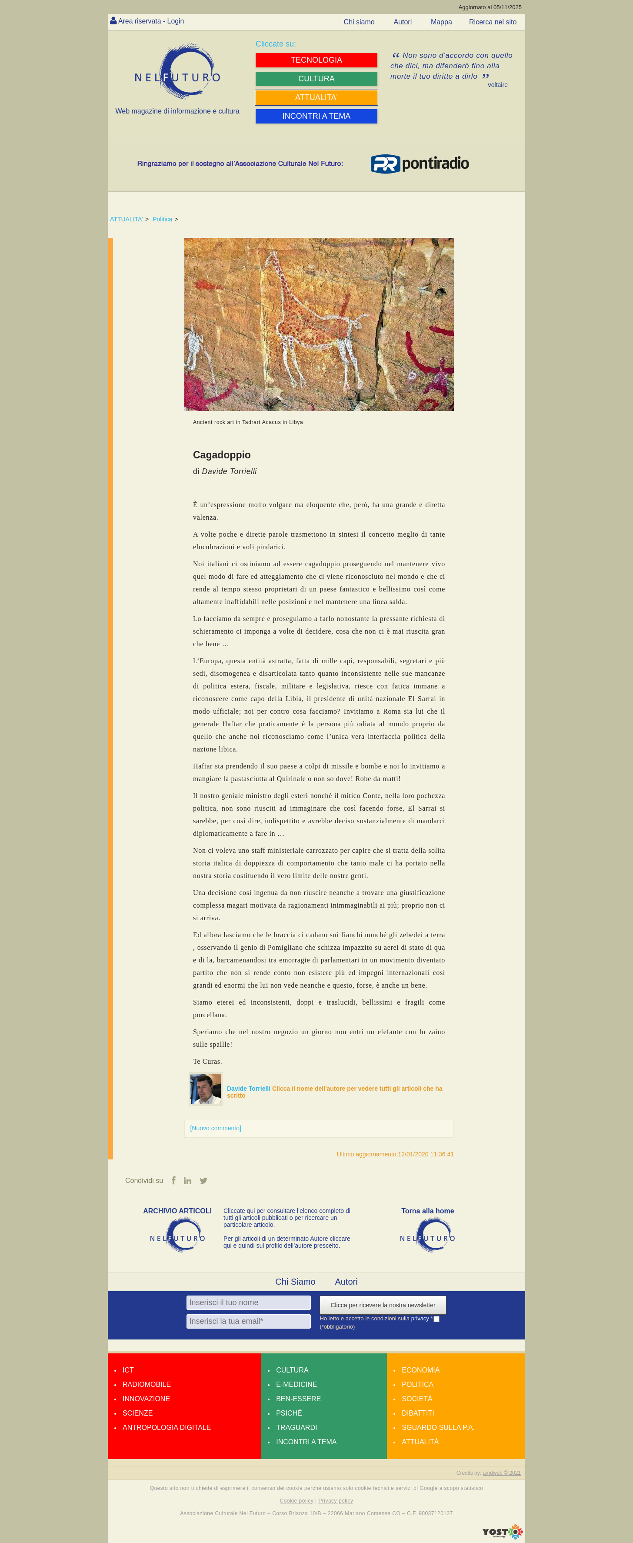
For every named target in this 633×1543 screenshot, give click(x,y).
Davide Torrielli (249, 1088)
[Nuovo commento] (215, 1128)
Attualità (420, 1442)
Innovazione (146, 1399)
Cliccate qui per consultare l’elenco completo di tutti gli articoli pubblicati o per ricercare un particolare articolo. (286, 1217)
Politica (162, 219)
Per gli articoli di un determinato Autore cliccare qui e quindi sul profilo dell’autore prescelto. (286, 1242)
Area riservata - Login (151, 21)
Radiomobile (147, 1384)
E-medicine (296, 1384)
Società (417, 1399)
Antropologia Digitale (167, 1427)
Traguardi (296, 1427)
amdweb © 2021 (502, 1473)
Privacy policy (335, 1501)
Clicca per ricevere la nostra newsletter (382, 1305)
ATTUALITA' (126, 219)
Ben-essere (298, 1399)
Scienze (138, 1413)
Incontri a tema (306, 1442)
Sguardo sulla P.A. (438, 1427)
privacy (421, 1318)
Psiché (289, 1413)
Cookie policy (297, 1501)
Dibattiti (418, 1413)
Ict (128, 1370)
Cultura (292, 1370)
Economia (421, 1370)
